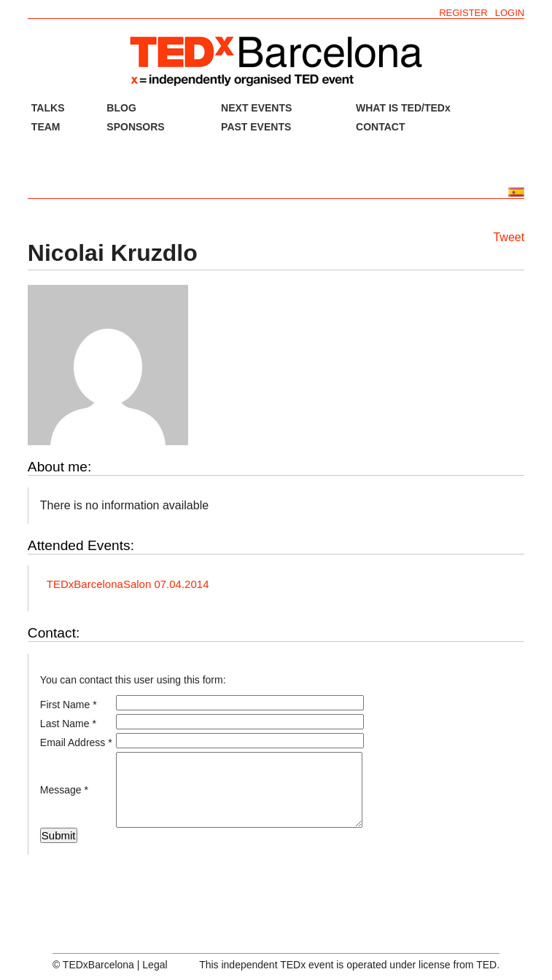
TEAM (46, 127)
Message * (64, 790)
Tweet (508, 237)
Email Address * (76, 742)
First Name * (68, 704)
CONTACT (380, 127)
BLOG (121, 108)
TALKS (48, 108)
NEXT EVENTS (256, 108)
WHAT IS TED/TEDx (403, 108)
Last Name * (68, 723)
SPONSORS (135, 127)
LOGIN (509, 12)
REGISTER (463, 12)
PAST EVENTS (256, 127)
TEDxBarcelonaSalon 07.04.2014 (128, 584)
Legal (154, 965)
